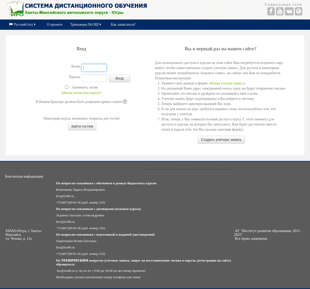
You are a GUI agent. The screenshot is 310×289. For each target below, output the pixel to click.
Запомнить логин (85, 87)
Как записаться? (123, 24)
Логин (75, 66)
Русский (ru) (22, 24)
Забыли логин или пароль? (81, 93)
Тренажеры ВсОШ (86, 24)
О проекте (54, 24)
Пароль (74, 77)
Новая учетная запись (227, 83)
